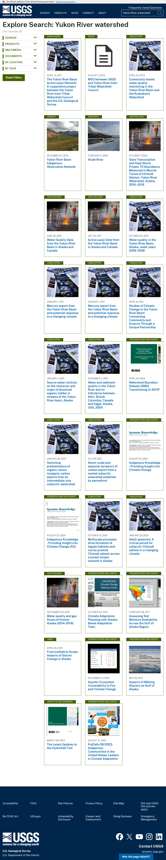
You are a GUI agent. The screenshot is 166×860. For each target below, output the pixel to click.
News (74, 13)
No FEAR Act (10, 816)
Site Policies (65, 803)
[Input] (142, 13)
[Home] (17, 15)
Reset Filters (14, 77)
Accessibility (10, 803)
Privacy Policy (94, 803)
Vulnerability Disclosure (65, 818)
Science (45, 13)
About (102, 13)
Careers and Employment (93, 818)
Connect (88, 13)
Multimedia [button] (13, 49)
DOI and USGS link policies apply (150, 806)
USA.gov (35, 816)
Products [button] (12, 43)
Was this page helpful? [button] (136, 856)
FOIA (33, 803)
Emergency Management (149, 818)
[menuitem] (45, 11)
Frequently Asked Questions (145, 7)
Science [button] (11, 37)
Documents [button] (13, 56)
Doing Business (122, 816)
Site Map (118, 803)
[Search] (160, 13)
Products (60, 13)
